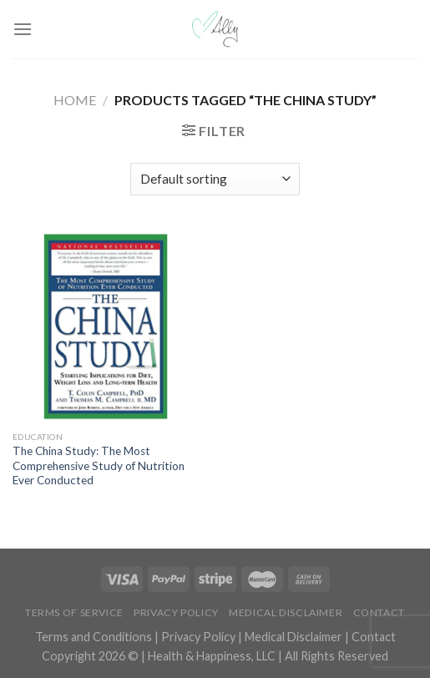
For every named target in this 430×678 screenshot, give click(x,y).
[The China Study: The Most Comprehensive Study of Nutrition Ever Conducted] (110, 326)
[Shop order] (215, 179)
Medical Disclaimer (285, 612)
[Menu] (23, 28)
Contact (379, 612)
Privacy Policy (176, 612)
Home (74, 100)
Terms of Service (74, 612)
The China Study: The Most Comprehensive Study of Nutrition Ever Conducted (99, 465)
